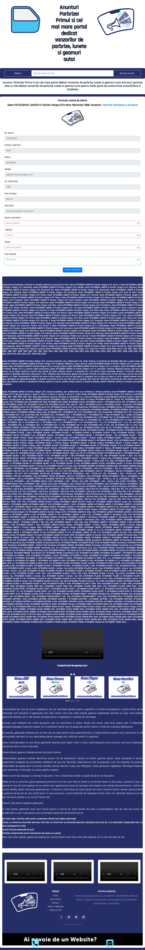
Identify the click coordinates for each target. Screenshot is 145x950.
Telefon (8, 229)
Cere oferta (55, 899)
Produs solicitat (13, 145)
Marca (8, 157)
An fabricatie (11, 181)
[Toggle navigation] (18, 73)
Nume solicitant (13, 217)
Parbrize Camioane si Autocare (120, 105)
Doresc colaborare (56, 906)
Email (7, 242)
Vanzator (9, 205)
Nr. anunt (9, 132)
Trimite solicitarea (73, 269)
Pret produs (11, 193)
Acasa (55, 895)
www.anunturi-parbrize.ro (13, 284)
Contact (55, 902)
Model (8, 169)
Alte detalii (10, 254)
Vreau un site (55, 910)
